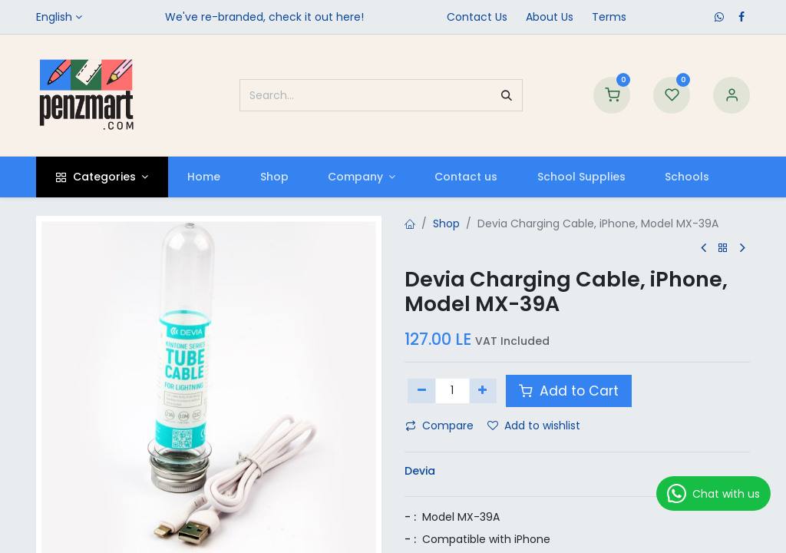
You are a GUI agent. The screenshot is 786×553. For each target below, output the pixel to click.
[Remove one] (422, 391)
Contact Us (477, 17)
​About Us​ (549, 17)
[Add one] (483, 391)
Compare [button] (439, 425)
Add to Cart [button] (569, 391)
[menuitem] (204, 177)
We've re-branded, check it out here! (264, 17)
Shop (446, 223)
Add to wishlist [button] (533, 425)
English (54, 17)
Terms (609, 17)
